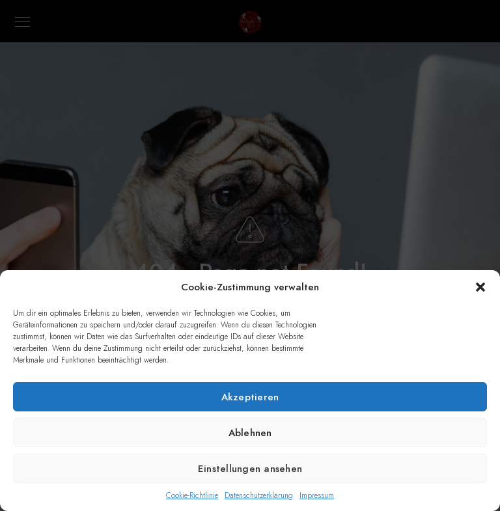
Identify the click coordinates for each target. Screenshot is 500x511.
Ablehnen (250, 432)
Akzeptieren (250, 397)
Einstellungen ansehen (250, 468)
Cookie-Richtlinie (192, 495)
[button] (480, 287)
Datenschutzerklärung (259, 495)
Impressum (316, 495)
